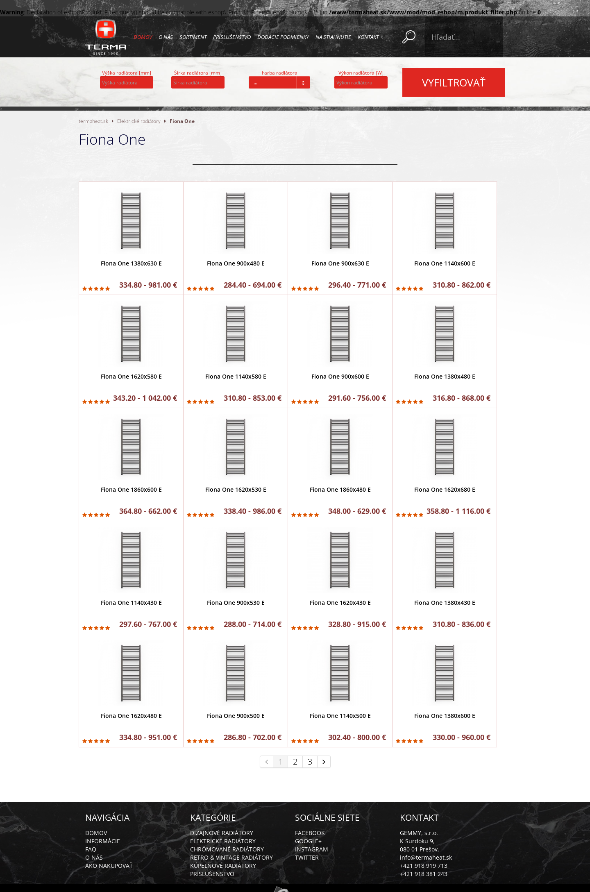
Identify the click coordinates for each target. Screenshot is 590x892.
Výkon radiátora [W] (361, 73)
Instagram (311, 849)
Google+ (308, 841)
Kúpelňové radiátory (223, 865)
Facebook (310, 833)
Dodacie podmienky (283, 37)
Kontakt (368, 37)
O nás (166, 37)
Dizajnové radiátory (221, 833)
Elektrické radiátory (139, 121)
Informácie (102, 841)
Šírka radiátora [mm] (198, 73)
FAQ (90, 849)
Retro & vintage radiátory (231, 857)
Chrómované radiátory (227, 849)
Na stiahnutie (333, 37)
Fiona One (182, 121)
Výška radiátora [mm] (126, 73)
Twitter (307, 857)
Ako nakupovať (109, 865)
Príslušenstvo (232, 37)
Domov (143, 37)
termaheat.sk (93, 121)
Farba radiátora (279, 73)
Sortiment (192, 37)
